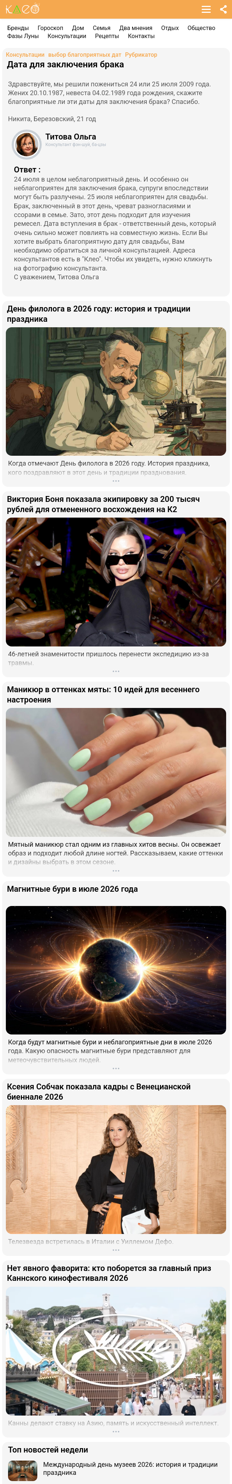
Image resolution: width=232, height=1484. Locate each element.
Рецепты (107, 36)
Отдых (170, 28)
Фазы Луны (23, 36)
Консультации (67, 36)
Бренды (18, 28)
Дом (78, 28)
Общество (202, 28)
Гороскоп (50, 28)
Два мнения (136, 28)
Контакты (141, 36)
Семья (102, 28)
